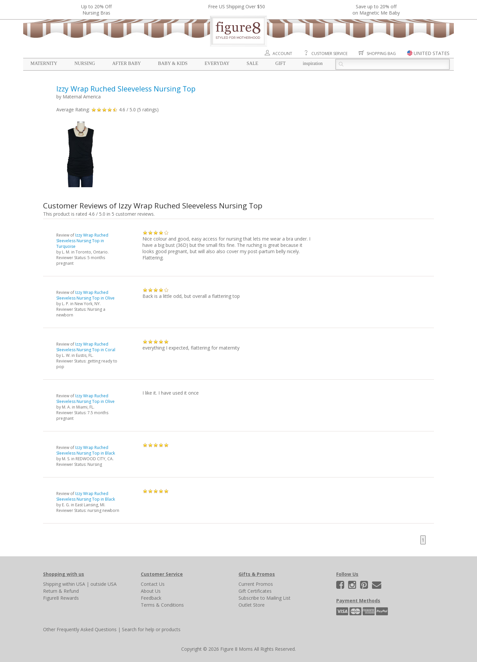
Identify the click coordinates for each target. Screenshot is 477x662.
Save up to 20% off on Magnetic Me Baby (376, 9)
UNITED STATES (432, 53)
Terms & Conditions (162, 605)
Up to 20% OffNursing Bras (96, 9)
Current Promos (255, 584)
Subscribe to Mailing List (264, 598)
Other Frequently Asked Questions (80, 629)
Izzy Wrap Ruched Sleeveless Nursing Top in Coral (85, 347)
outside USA (103, 584)
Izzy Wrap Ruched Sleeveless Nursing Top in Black (85, 450)
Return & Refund (61, 591)
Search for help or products (151, 629)
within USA (73, 584)
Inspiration (313, 63)
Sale (252, 63)
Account (282, 53)
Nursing (85, 63)
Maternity (43, 63)
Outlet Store (251, 605)
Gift (280, 63)
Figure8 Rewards (61, 598)
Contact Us (153, 584)
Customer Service (329, 53)
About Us (151, 591)
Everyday (217, 63)
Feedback (151, 598)
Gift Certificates (255, 591)
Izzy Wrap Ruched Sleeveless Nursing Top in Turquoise (82, 240)
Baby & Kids (172, 63)
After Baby (126, 63)
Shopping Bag (381, 53)
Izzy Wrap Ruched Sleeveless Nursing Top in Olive (85, 295)
